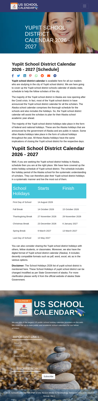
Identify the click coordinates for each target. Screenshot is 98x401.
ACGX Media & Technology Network (59, 393)
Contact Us (19, 349)
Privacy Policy (20, 356)
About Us (18, 343)
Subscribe (48, 376)
